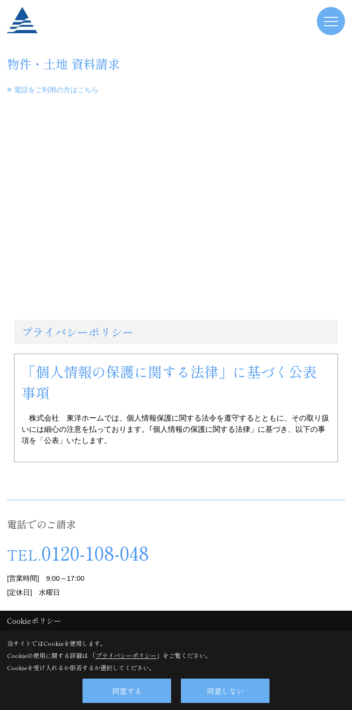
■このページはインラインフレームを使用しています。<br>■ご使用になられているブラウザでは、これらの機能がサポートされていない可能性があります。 (176, 162)
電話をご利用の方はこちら (56, 90)
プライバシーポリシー (126, 655)
